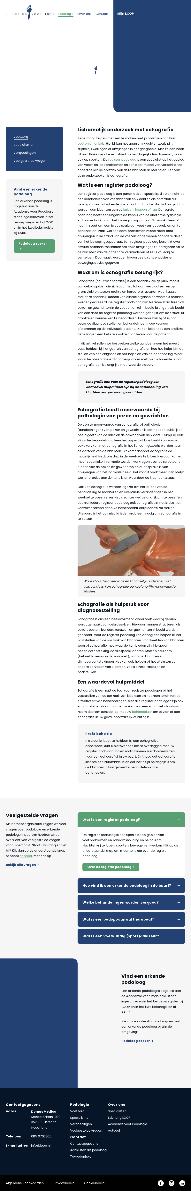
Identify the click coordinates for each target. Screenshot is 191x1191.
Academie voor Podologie (127, 1124)
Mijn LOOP (127, 13)
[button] (50, 145)
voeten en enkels (91, 143)
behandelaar (142, 712)
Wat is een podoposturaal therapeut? (118, 919)
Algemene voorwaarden (25, 1183)
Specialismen (24, 144)
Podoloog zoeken (33, 246)
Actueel (114, 1130)
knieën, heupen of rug (140, 209)
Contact (102, 14)
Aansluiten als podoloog (88, 1150)
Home (49, 14)
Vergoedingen (25, 152)
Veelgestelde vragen (30, 160)
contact (26, 856)
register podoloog (122, 159)
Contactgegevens (84, 1143)
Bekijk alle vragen (22, 865)
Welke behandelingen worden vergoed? (120, 902)
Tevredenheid (80, 1156)
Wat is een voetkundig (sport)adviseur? (120, 936)
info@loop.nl (40, 1145)
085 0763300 (41, 1136)
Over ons (84, 14)
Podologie (65, 14)
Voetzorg (21, 136)
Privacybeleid (63, 1183)
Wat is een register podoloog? (111, 819)
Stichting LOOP (119, 1117)
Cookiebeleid (94, 1183)
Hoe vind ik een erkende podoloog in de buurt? (126, 885)
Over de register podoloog (111, 867)
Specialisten (117, 1111)
